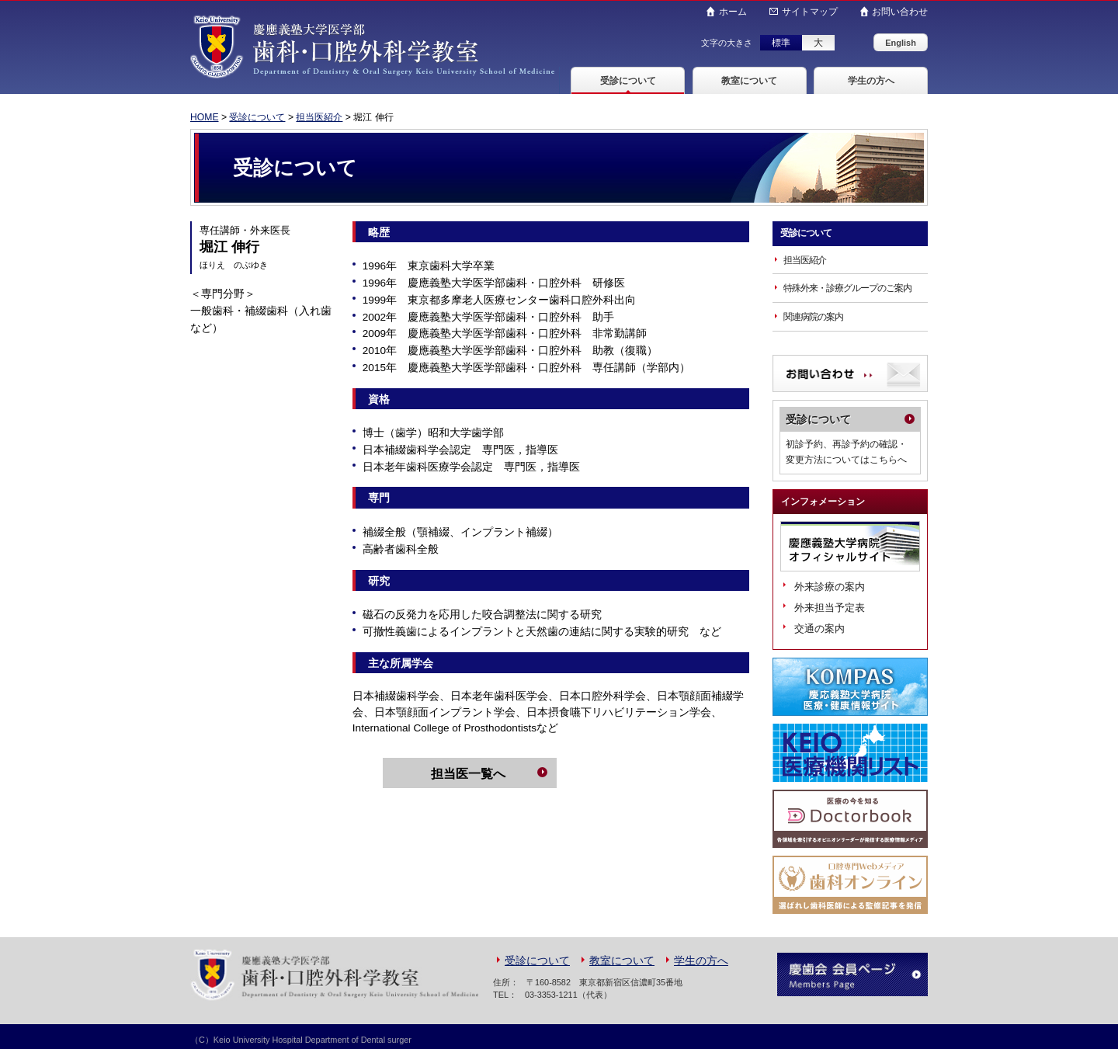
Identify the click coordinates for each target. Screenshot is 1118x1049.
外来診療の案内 (829, 586)
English (900, 42)
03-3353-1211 (551, 994)
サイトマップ (809, 11)
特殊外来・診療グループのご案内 (847, 288)
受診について (628, 80)
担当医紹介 (320, 117)
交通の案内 (819, 628)
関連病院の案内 (813, 316)
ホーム (732, 11)
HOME (204, 117)
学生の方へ (871, 80)
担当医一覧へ (468, 773)
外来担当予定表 (829, 607)
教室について (749, 80)
